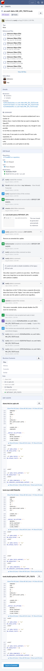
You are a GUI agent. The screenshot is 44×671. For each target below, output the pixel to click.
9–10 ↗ (7, 218)
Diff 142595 (28, 232)
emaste (8, 98)
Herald (7, 185)
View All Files (22, 72)
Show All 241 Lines (25, 443)
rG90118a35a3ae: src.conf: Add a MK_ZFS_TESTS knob (20, 103)
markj (15, 20)
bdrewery (10, 79)
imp (8, 82)
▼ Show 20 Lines (38, 408)
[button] (42, 2)
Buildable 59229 (11, 171)
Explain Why (36, 323)
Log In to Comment (11, 665)
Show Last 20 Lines (36, 485)
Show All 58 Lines (24, 485)
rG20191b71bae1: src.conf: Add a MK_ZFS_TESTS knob (21, 105)
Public (15, 15)
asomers (8, 96)
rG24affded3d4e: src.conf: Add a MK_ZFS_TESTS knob (20, 107)
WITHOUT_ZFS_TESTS (13, 392)
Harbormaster (9, 199)
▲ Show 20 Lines (13, 443)
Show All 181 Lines (25, 408)
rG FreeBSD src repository (11, 157)
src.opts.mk (10, 382)
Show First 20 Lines (13, 408)
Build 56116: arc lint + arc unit (15, 174)
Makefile (9, 387)
